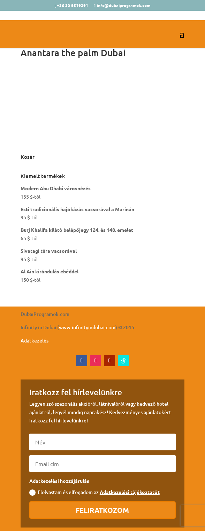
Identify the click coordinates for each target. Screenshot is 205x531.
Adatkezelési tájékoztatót (130, 492)
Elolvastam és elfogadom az (94, 492)
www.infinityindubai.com (87, 327)
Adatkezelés (34, 340)
